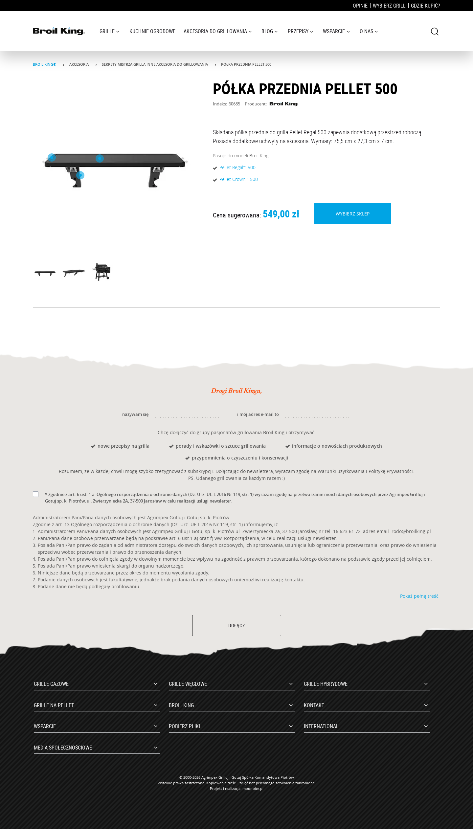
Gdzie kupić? (425, 5)
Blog (267, 31)
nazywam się (135, 414)
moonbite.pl (252, 788)
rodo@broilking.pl (411, 531)
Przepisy (298, 31)
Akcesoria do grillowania (215, 31)
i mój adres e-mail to (258, 414)
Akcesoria (79, 64)
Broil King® (45, 64)
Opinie (360, 5)
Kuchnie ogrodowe (152, 31)
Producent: (272, 104)
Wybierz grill (389, 5)
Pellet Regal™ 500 (237, 167)
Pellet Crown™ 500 (238, 179)
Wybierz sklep (353, 213)
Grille (107, 31)
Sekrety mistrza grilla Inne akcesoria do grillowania (155, 64)
